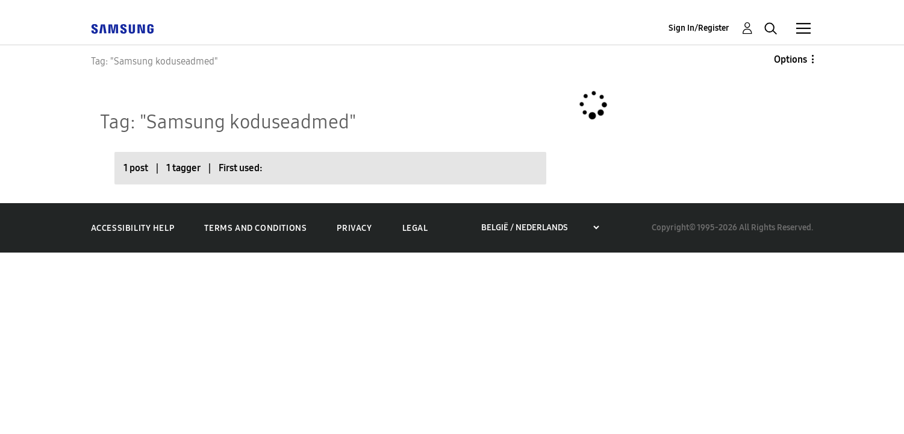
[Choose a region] (540, 227)
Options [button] (790, 59)
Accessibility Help (133, 228)
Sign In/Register (699, 28)
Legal (415, 228)
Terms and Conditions (255, 228)
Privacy (354, 228)
